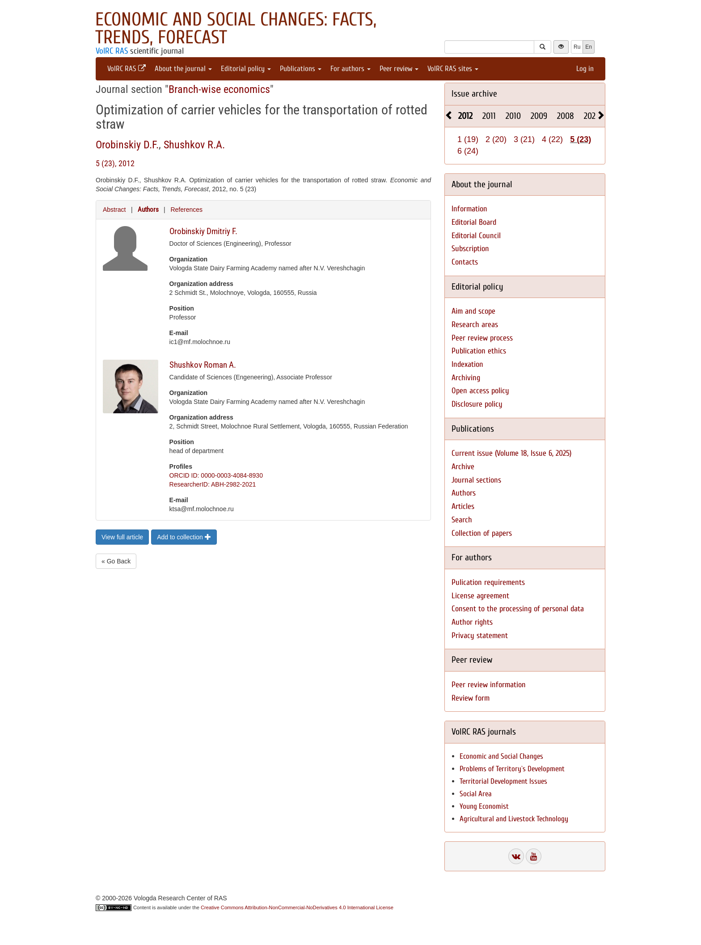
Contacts (465, 262)
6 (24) (467, 151)
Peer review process (482, 338)
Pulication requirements (488, 582)
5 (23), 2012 (115, 163)
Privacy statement (480, 635)
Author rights (472, 622)
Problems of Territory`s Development (512, 768)
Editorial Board (474, 222)
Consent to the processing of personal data (518, 608)
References (186, 209)
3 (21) (524, 139)
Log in (585, 68)
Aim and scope (473, 311)
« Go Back (116, 561)
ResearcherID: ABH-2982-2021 (212, 484)
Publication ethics (479, 351)
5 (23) (580, 139)
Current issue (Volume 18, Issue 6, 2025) (511, 453)
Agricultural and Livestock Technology (514, 819)
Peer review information (489, 684)
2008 (565, 116)
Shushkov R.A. (194, 145)
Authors (148, 210)
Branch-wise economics (219, 89)
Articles (463, 506)
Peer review (399, 68)
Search (462, 520)
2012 (465, 116)
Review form (471, 698)
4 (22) (552, 139)
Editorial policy (246, 68)
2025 (592, 116)
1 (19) (467, 139)
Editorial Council (476, 235)
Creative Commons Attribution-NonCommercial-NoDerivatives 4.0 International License (297, 907)
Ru (577, 47)
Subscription (470, 248)
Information (469, 209)
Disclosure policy (477, 404)
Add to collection (184, 537)
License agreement (480, 596)
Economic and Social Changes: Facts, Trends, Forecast (235, 28)
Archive (463, 466)
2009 (539, 116)
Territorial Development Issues (503, 781)
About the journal (183, 68)
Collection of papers (482, 533)
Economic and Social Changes (501, 756)
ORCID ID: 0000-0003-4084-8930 (216, 475)
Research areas (475, 324)
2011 (489, 116)
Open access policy (480, 390)
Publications (300, 68)
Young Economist (484, 806)
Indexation (467, 364)
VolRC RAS (112, 51)
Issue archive (474, 93)
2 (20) (496, 139)
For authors (350, 68)
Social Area (476, 794)
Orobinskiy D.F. (127, 145)
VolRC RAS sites (452, 68)
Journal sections (476, 480)
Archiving (466, 377)
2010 (513, 116)
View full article (122, 537)
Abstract (114, 209)
